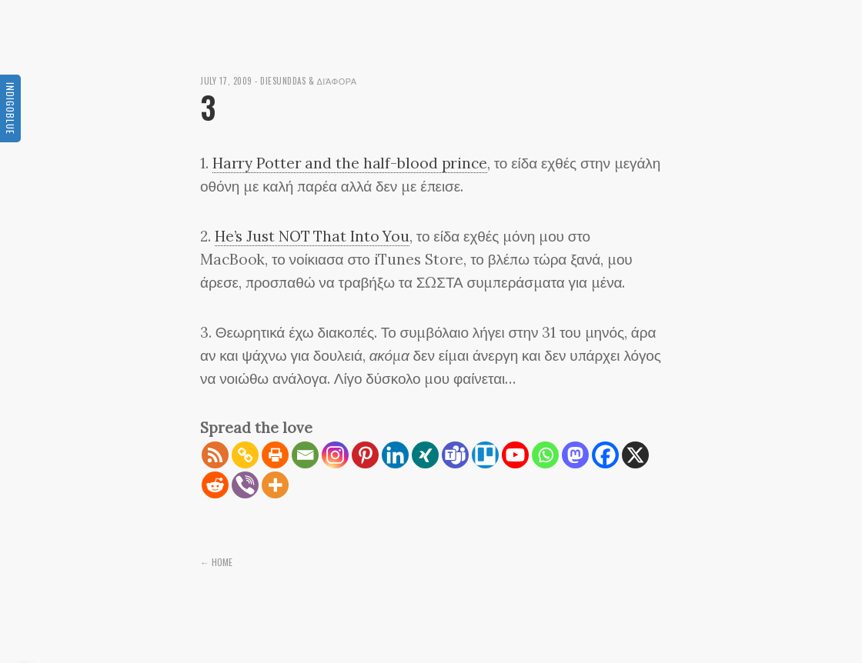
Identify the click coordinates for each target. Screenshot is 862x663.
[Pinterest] (365, 454)
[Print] (275, 454)
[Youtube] (515, 454)
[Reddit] (215, 484)
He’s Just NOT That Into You (312, 236)
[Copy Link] (245, 454)
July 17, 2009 (226, 81)
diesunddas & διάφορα (308, 81)
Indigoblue (10, 108)
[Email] (305, 454)
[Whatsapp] (545, 454)
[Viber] (245, 484)
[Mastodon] (575, 454)
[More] (275, 484)
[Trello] (485, 454)
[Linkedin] (395, 454)
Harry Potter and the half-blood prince (349, 163)
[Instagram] (335, 454)
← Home (216, 561)
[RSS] (215, 454)
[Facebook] (605, 454)
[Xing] (425, 454)
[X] (635, 454)
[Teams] (455, 454)
